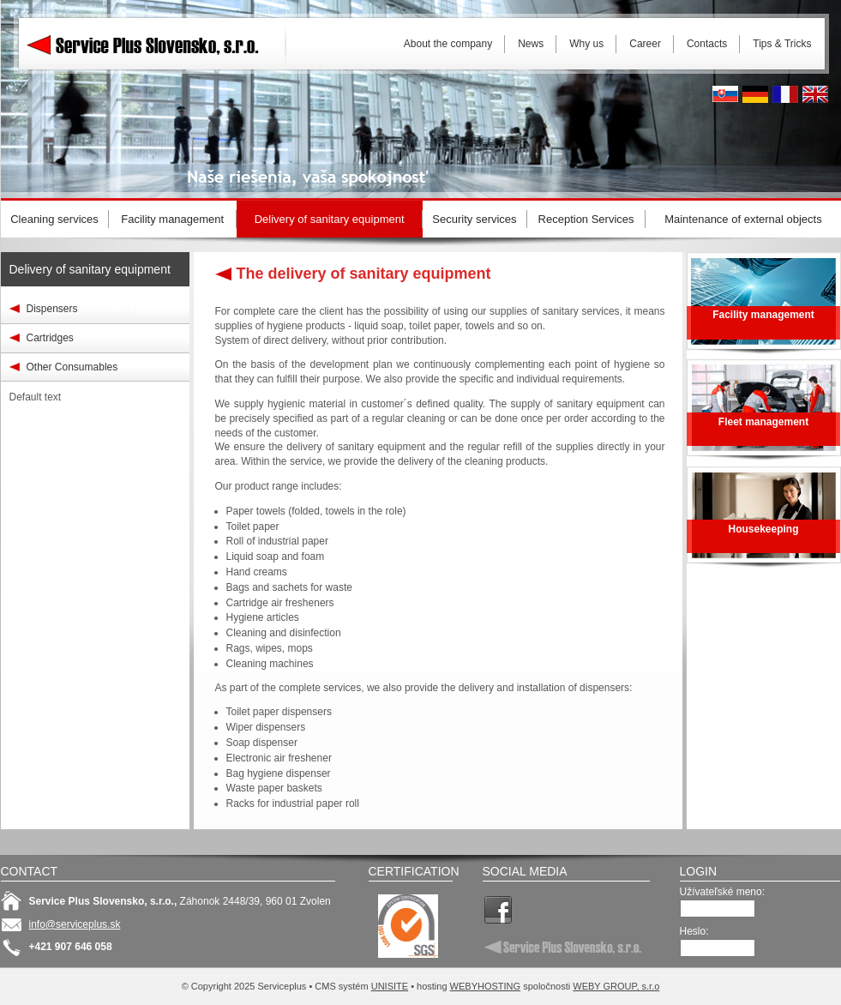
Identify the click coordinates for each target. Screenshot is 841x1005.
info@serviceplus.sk (75, 924)
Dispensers (52, 309)
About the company (448, 44)
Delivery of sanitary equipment (90, 269)
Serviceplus (155, 43)
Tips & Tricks (782, 44)
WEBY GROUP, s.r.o (616, 986)
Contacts (707, 44)
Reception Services (586, 219)
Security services (474, 219)
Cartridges (50, 338)
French (785, 94)
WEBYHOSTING (485, 986)
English (815, 94)
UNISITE (389, 986)
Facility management (172, 219)
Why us (586, 44)
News (531, 44)
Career (645, 44)
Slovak (725, 94)
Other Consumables (72, 367)
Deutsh (755, 94)
